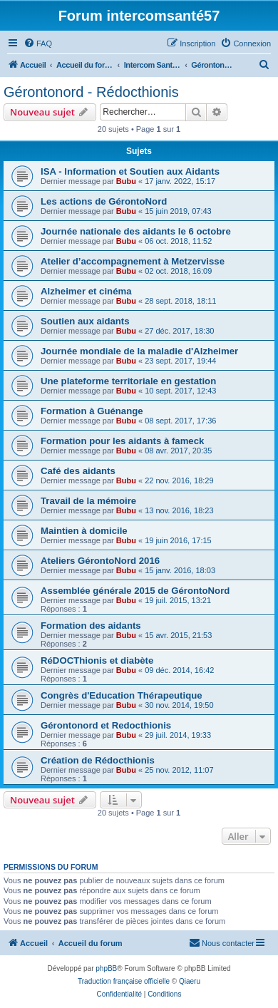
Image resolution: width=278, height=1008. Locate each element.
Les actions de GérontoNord (104, 201)
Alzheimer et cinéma (86, 291)
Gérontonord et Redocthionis (106, 725)
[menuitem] (38, 43)
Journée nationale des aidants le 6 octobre (136, 231)
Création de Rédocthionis (98, 760)
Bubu (126, 181)
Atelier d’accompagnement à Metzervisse (133, 261)
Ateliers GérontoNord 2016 (100, 560)
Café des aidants (78, 471)
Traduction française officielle (124, 981)
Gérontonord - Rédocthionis (91, 92)
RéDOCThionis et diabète (97, 660)
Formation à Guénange (92, 411)
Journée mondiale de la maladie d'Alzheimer (139, 351)
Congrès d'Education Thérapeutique (121, 695)
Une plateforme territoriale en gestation (128, 381)
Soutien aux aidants (85, 321)
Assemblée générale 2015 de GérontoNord (135, 590)
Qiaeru (189, 981)
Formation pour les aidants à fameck (122, 441)
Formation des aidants (91, 625)
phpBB (106, 968)
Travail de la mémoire (88, 500)
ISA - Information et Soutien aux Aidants (130, 171)
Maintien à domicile (84, 530)
